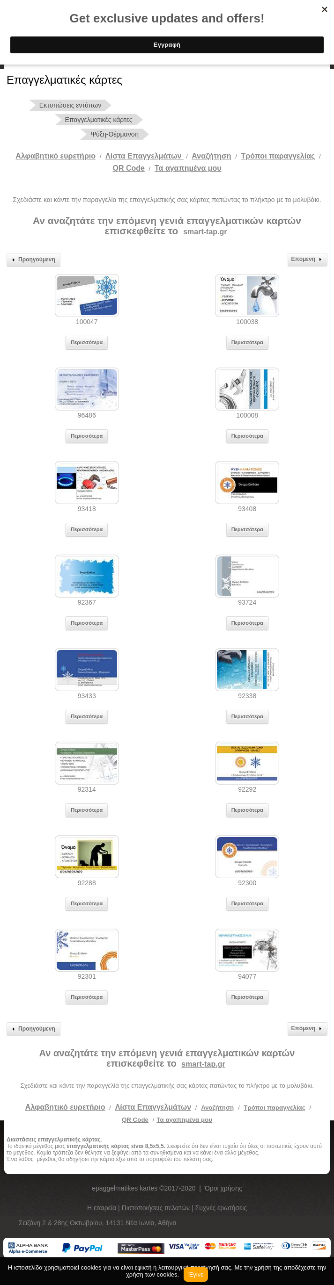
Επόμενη (307, 259)
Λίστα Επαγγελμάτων (144, 156)
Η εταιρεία (102, 1208)
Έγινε (195, 1274)
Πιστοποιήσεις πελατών (157, 1208)
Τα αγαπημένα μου (188, 168)
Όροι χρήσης (223, 1188)
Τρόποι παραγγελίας (274, 1107)
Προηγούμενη (32, 260)
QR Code (128, 168)
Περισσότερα (87, 342)
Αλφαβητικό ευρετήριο (55, 156)
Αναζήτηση (211, 156)
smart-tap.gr (205, 232)
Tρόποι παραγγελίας (278, 156)
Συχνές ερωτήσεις (221, 1208)
